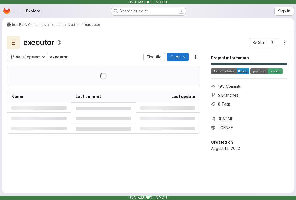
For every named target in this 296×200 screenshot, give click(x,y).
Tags (221, 104)
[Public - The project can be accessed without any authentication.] (59, 42)
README (222, 118)
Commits (226, 86)
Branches (225, 95)
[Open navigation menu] (16, 11)
